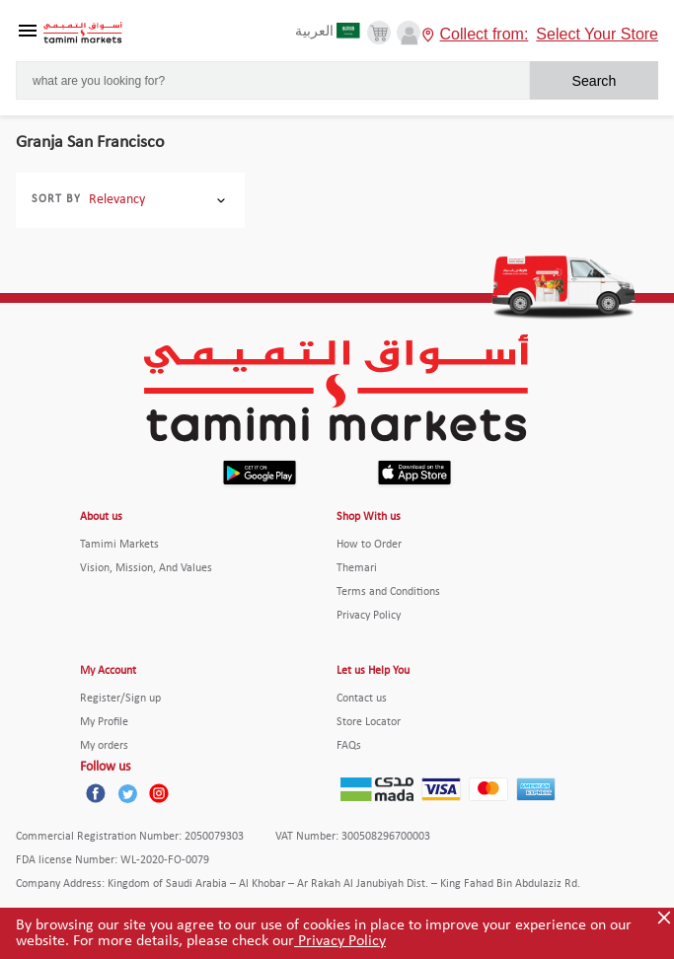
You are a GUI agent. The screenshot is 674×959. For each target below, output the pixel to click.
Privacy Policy (340, 941)
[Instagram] (159, 793)
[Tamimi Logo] (82, 33)
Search (593, 81)
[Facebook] (96, 793)
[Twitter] (127, 793)
